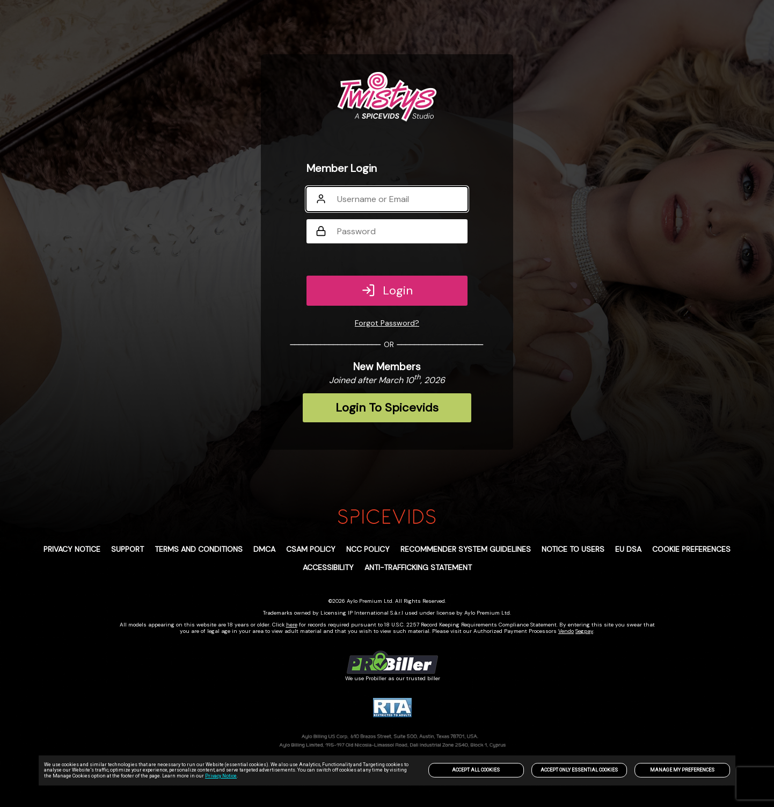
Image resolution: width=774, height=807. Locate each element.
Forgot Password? (387, 323)
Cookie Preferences (691, 549)
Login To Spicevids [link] (387, 407)
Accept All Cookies (476, 770)
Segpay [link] (584, 631)
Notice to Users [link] (573, 549)
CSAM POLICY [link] (310, 549)
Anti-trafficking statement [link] (418, 567)
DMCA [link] (264, 549)
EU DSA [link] (628, 549)
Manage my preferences (682, 770)
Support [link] (127, 549)
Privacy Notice (221, 776)
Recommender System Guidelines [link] (465, 549)
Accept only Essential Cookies (579, 770)
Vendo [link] (566, 631)
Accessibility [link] (328, 567)
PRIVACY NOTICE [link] (71, 549)
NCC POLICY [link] (368, 549)
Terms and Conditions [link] (199, 549)
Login (387, 290)
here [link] (291, 624)
